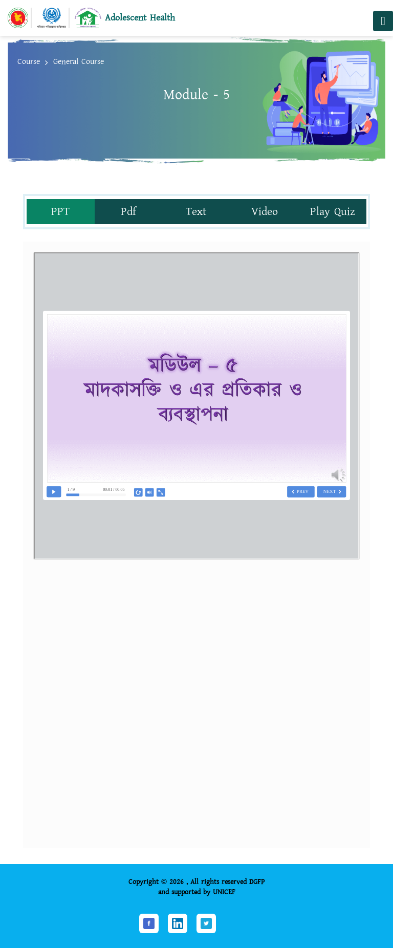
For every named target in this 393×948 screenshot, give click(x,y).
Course (28, 62)
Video (264, 212)
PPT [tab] (60, 212)
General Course (78, 62)
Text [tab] (196, 212)
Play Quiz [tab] (332, 212)
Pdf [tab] (128, 212)
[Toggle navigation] (383, 21)
